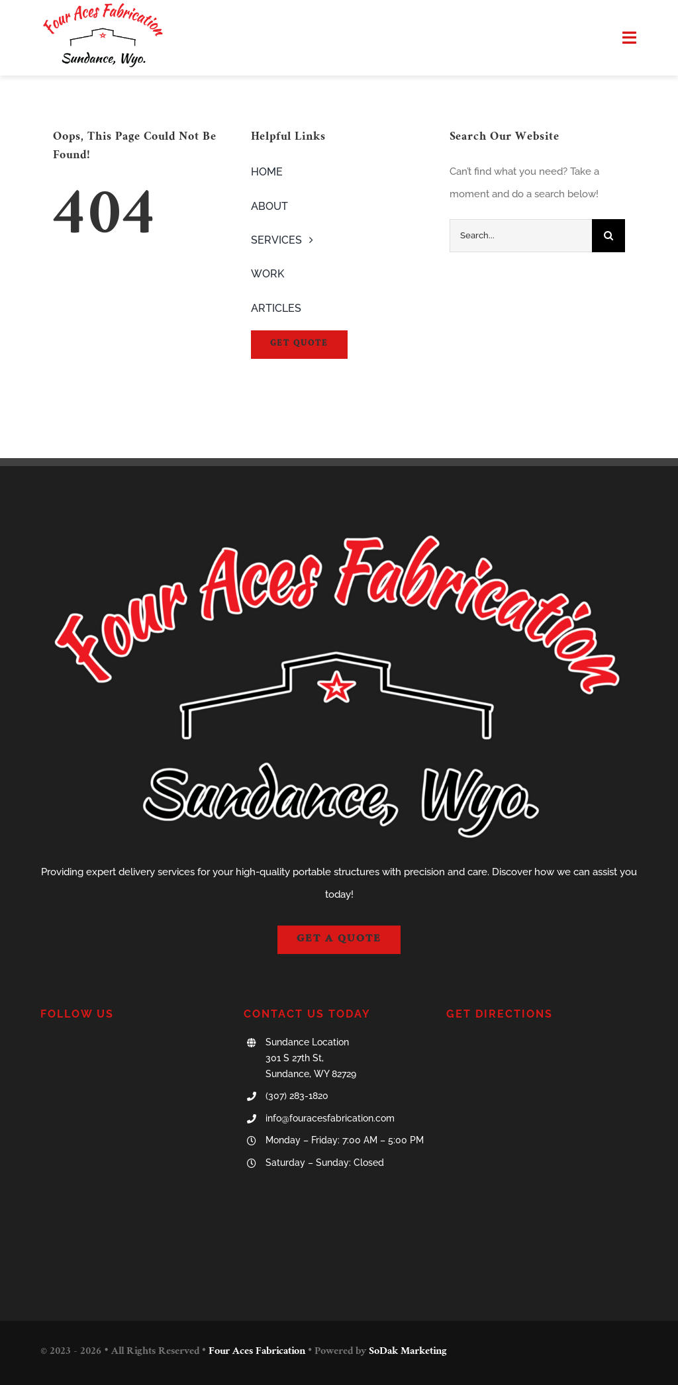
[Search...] (521, 235)
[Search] (608, 235)
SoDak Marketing (408, 1352)
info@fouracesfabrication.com (330, 1118)
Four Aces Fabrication (257, 1352)
